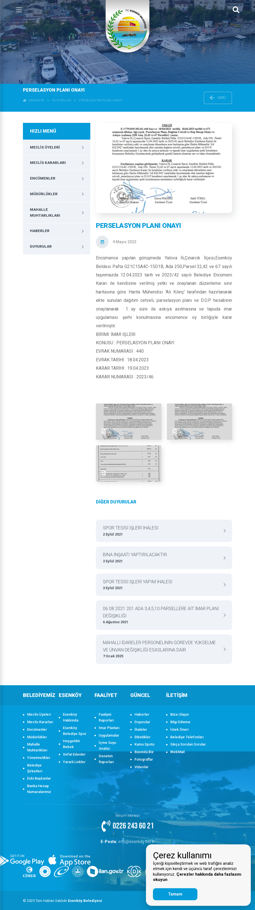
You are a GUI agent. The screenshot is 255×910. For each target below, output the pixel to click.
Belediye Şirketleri (34, 768)
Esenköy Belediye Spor (74, 731)
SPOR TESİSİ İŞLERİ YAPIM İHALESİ (162, 585)
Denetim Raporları (106, 759)
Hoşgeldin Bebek (71, 744)
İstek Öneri (179, 729)
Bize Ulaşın (179, 714)
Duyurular (62, 100)
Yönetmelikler (38, 758)
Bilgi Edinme (180, 722)
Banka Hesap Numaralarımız (39, 789)
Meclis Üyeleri (45, 147)
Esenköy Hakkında (70, 717)
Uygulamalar (109, 735)
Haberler (39, 231)
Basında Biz (144, 752)
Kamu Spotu (144, 744)
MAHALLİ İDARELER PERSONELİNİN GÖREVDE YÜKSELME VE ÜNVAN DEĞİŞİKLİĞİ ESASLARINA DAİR (162, 649)
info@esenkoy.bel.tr (127, 841)
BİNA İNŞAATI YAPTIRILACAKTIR (162, 558)
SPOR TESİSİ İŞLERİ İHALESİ (162, 531)
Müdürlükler (44, 194)
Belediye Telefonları (187, 737)
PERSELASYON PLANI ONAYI (100, 100)
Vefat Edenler (74, 754)
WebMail (177, 752)
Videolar (141, 767)
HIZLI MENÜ (43, 131)
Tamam (175, 894)
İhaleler (140, 729)
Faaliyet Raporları (106, 717)
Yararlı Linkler (74, 762)
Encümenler (42, 178)
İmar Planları (109, 728)
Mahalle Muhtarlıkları (45, 212)
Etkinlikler (142, 737)
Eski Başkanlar (39, 778)
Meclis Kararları (48, 163)
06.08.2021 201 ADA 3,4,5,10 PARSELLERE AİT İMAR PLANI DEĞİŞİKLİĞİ (162, 615)
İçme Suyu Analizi (107, 746)
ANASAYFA (33, 100)
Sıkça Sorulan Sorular (188, 744)
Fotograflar (143, 759)
